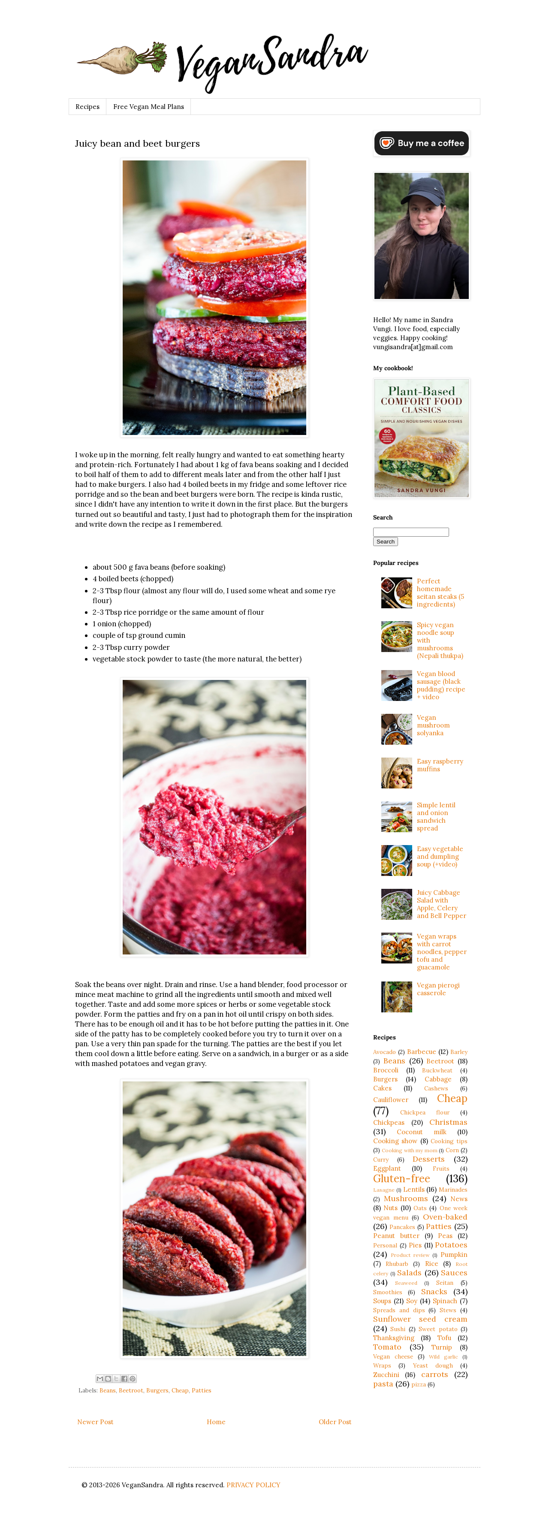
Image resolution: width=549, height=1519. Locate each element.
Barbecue (421, 1052)
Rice (431, 1263)
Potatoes (451, 1245)
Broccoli (385, 1070)
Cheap (180, 1390)
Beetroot (131, 1390)
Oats (420, 1208)
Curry (381, 1159)
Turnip (441, 1347)
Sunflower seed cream (420, 1319)
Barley (459, 1052)
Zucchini (386, 1375)
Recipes (87, 107)
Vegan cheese (393, 1356)
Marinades (453, 1189)
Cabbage (438, 1079)
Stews (448, 1310)
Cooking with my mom (409, 1150)
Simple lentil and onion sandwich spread (436, 816)
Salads (409, 1272)
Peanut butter (396, 1236)
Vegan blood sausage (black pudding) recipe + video (441, 685)
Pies (415, 1245)
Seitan (444, 1282)
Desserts (429, 1159)
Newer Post (95, 1422)
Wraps (382, 1365)
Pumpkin (454, 1254)
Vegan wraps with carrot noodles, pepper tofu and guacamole (442, 951)
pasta (383, 1384)
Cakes (382, 1088)
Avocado (384, 1052)
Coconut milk (421, 1132)
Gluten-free (401, 1178)
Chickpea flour (424, 1112)
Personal (385, 1245)
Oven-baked (445, 1217)
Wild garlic (443, 1356)
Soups (382, 1301)
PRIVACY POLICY (253, 1485)
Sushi (397, 1329)
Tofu (444, 1338)
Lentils (414, 1189)
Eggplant (387, 1168)
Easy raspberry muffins (440, 765)
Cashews (436, 1088)
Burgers (157, 1390)
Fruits (441, 1168)
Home (216, 1422)
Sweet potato (438, 1329)
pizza (418, 1384)
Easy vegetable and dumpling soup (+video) (440, 856)
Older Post (335, 1422)
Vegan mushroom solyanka (433, 725)
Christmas (448, 1122)
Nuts (390, 1208)
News (459, 1199)
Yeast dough (433, 1365)
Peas (445, 1236)
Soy (411, 1301)
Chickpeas (388, 1122)
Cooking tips (449, 1141)
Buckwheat (437, 1070)
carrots (434, 1374)
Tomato (387, 1347)
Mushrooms (406, 1198)
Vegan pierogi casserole (438, 989)
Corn (452, 1150)
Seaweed (406, 1283)
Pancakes (402, 1227)
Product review (410, 1255)
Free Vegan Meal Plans (148, 107)
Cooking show (395, 1141)
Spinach (445, 1301)
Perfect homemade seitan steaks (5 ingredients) (440, 592)
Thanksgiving (393, 1338)
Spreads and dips (399, 1310)
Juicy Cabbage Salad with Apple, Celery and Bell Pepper (441, 904)
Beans (108, 1390)
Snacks (434, 1291)
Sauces (454, 1272)
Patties (201, 1390)
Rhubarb (397, 1264)
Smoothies (387, 1292)
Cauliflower (390, 1100)
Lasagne (384, 1190)
